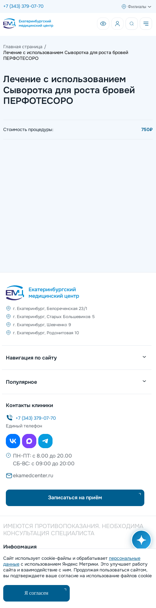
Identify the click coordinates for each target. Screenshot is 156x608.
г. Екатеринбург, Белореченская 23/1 (50, 308)
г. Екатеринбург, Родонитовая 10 (46, 333)
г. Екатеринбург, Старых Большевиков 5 (54, 316)
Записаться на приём (75, 497)
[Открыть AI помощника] (140, 543)
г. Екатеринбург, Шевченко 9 (42, 324)
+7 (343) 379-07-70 (23, 6)
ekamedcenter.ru (33, 475)
